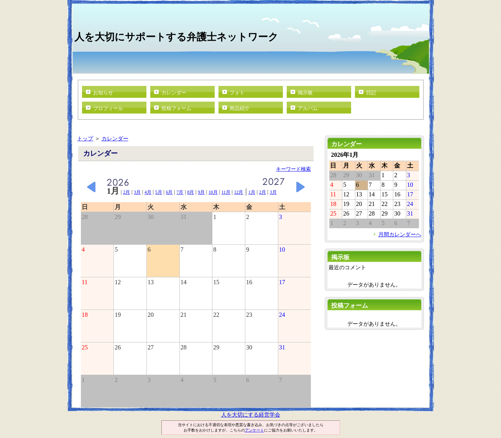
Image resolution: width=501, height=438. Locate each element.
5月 (158, 192)
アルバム (308, 108)
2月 (126, 192)
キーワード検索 (293, 169)
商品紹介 (240, 108)
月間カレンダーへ (399, 234)
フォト (237, 93)
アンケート (254, 430)
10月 (213, 192)
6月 (169, 192)
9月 (201, 192)
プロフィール (108, 108)
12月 (238, 192)
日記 (371, 93)
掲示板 (305, 93)
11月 (226, 192)
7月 (180, 192)
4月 (148, 192)
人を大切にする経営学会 (250, 415)
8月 (190, 192)
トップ (85, 138)
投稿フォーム (176, 108)
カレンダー (173, 93)
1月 (251, 192)
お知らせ (103, 93)
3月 (137, 192)
